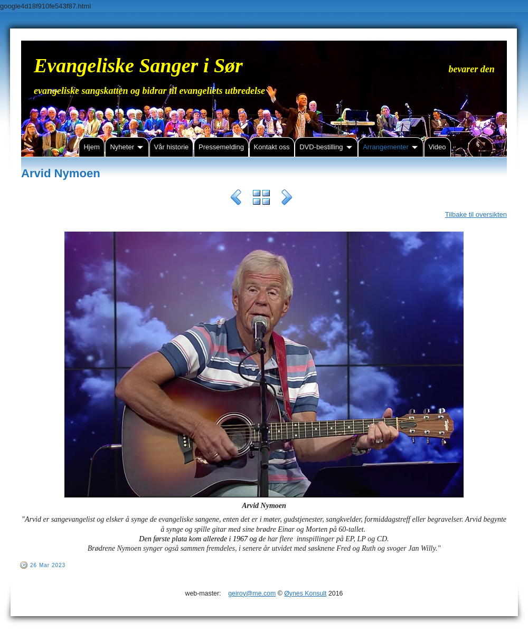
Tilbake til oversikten (476, 214)
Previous (236, 198)
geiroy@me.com (252, 593)
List (261, 198)
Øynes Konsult (305, 593)
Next (286, 198)
